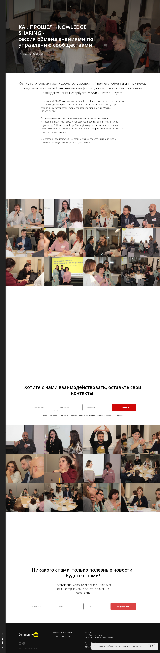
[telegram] (23, 643)
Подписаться (123, 606)
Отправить (124, 407)
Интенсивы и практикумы (61, 636)
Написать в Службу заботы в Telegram (99, 637)
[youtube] (20, 643)
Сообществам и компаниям (62, 633)
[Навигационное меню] (2, 3)
